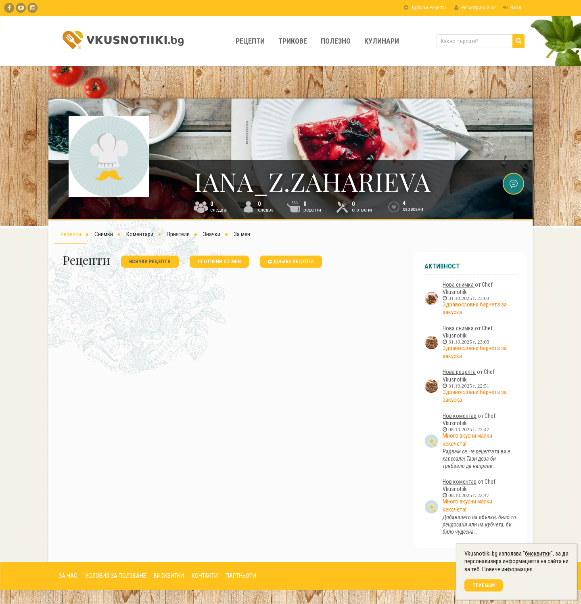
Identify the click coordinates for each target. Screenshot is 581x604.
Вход (512, 7)
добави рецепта (291, 261)
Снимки (103, 234)
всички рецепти (150, 261)
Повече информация (507, 569)
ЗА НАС (68, 575)
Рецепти (250, 41)
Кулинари (381, 41)
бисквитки (538, 553)
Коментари (139, 234)
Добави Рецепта (425, 7)
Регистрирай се (474, 7)
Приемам (483, 585)
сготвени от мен (219, 261)
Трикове (292, 41)
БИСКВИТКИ (169, 575)
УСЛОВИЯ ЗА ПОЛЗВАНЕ (115, 575)
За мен (242, 234)
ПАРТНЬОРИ (241, 575)
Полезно (336, 41)
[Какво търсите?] (481, 41)
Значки (211, 234)
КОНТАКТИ (205, 575)
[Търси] (518, 41)
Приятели (178, 234)
